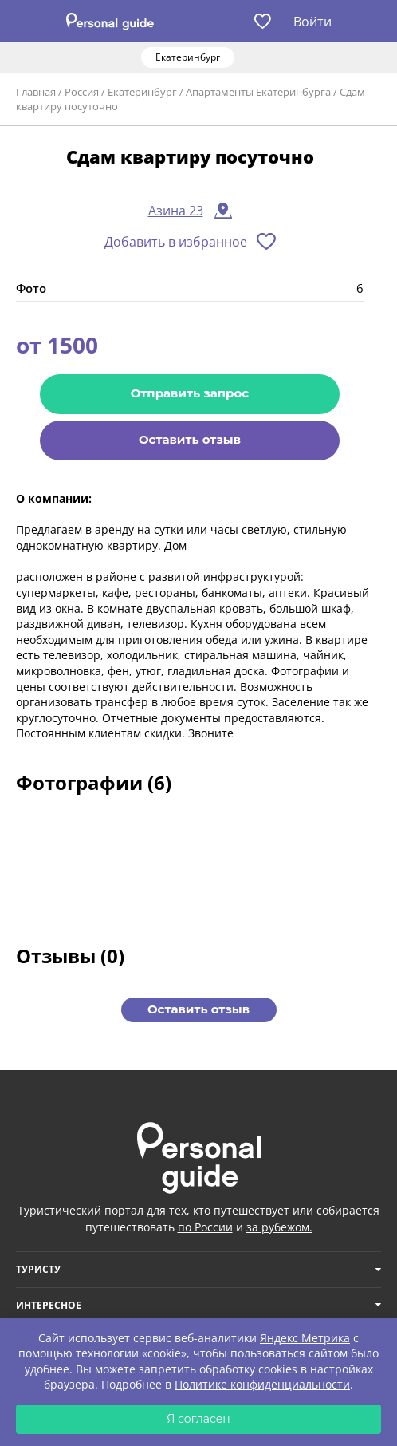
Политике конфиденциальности (262, 1384)
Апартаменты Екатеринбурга (258, 92)
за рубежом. (279, 1227)
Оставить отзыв (190, 439)
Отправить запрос (190, 393)
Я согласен (198, 1419)
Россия (82, 92)
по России (205, 1227)
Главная (36, 92)
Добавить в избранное (175, 242)
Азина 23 (175, 210)
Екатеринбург (142, 92)
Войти (312, 21)
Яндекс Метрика (305, 1337)
